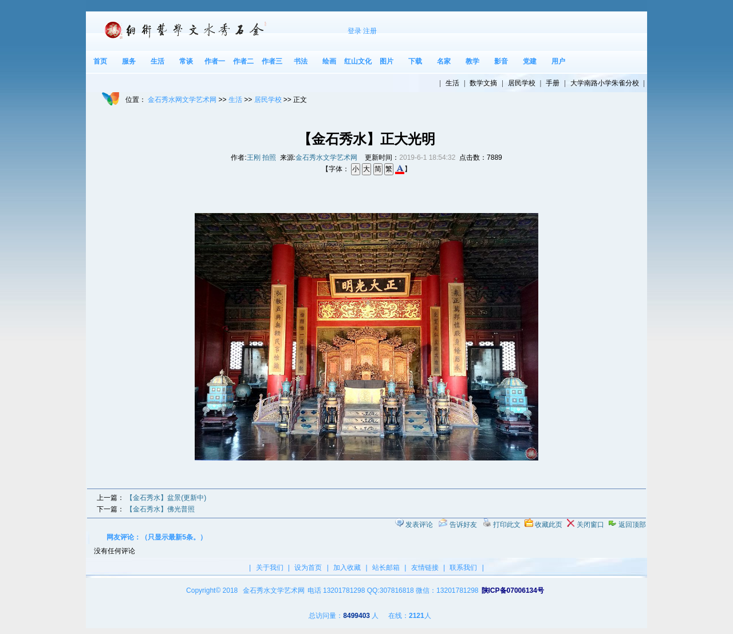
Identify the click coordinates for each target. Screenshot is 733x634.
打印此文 (507, 525)
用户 (558, 61)
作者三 (272, 61)
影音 (501, 61)
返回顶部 (632, 525)
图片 (386, 61)
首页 (100, 61)
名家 (444, 61)
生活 (157, 61)
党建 (530, 61)
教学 (472, 61)
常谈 (186, 61)
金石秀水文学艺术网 (326, 157)
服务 (129, 61)
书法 (301, 61)
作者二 (243, 61)
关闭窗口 (590, 525)
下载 (415, 61)
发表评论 (419, 525)
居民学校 (268, 100)
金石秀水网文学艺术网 (182, 100)
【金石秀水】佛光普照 (160, 509)
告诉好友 (463, 525)
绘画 (329, 61)
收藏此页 (548, 525)
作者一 (214, 61)
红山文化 (358, 61)
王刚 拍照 (261, 157)
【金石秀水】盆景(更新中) (166, 498)
